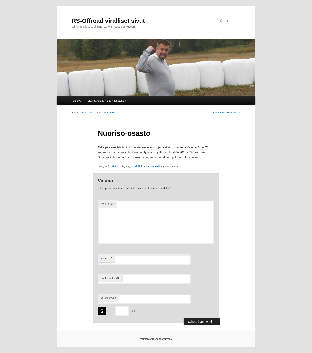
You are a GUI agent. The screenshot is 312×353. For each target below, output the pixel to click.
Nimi (106, 259)
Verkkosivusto (109, 297)
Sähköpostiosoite (110, 278)
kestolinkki (154, 166)
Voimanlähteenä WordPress (156, 339)
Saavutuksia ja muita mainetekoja (106, 100)
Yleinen (116, 166)
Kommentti (108, 203)
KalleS (110, 112)
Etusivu (77, 100)
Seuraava (233, 112)
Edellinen (217, 112)
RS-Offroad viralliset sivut (108, 20)
